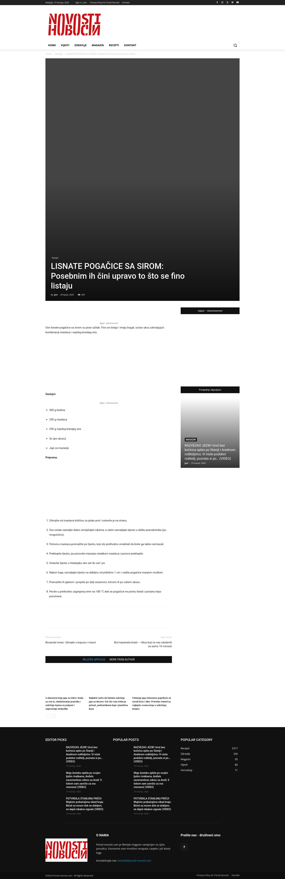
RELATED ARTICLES (94, 659)
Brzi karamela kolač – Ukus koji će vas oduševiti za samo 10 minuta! (143, 644)
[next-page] (53, 716)
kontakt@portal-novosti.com (134, 860)
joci (55, 294)
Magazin (191, 439)
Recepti (59, 53)
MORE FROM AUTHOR (122, 659)
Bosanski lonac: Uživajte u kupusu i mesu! (70, 642)
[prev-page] (47, 716)
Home (48, 53)
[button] (235, 45)
